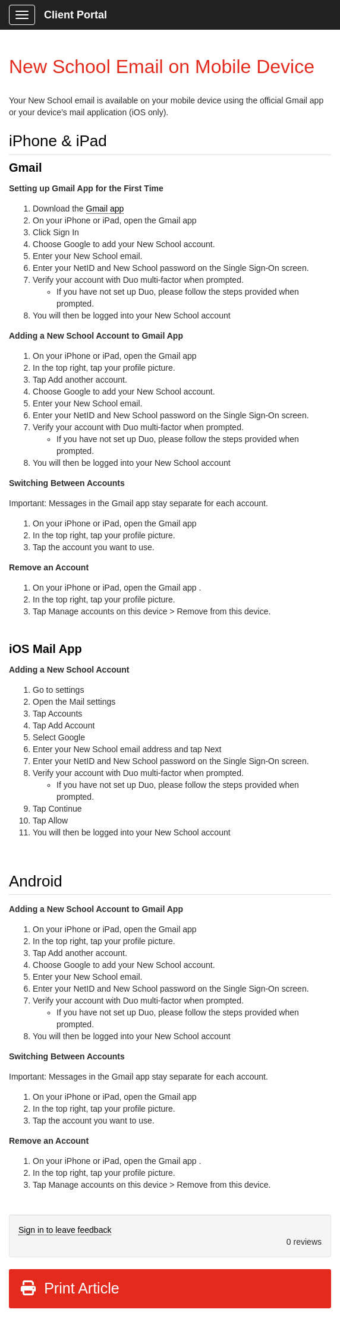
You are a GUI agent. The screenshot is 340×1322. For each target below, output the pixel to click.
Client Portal (75, 15)
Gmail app (105, 208)
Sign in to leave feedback (64, 1230)
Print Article (69, 1288)
